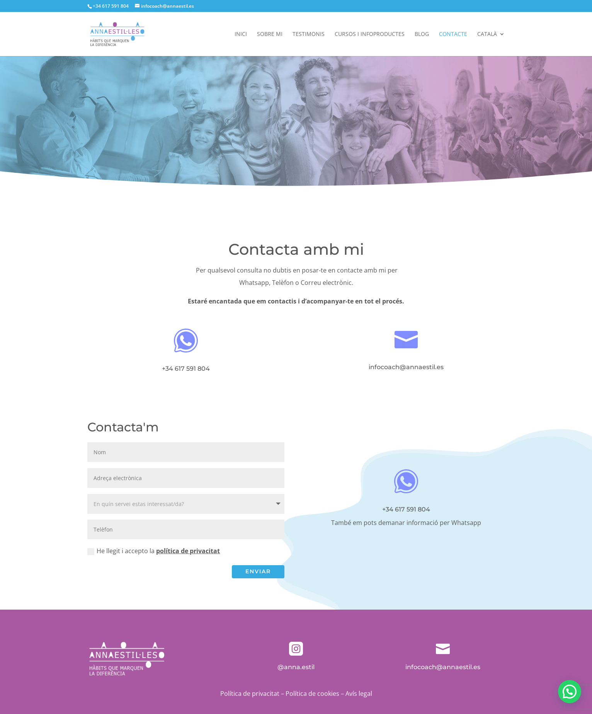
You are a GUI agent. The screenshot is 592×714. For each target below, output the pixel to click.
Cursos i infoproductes (370, 34)
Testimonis (309, 34)
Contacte (453, 34)
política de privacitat (188, 551)
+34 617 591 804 (111, 6)
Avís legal (358, 693)
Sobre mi (269, 34)
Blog (422, 34)
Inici (241, 34)
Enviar (258, 571)
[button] (569, 691)
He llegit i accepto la (153, 551)
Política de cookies (312, 693)
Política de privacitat (249, 693)
